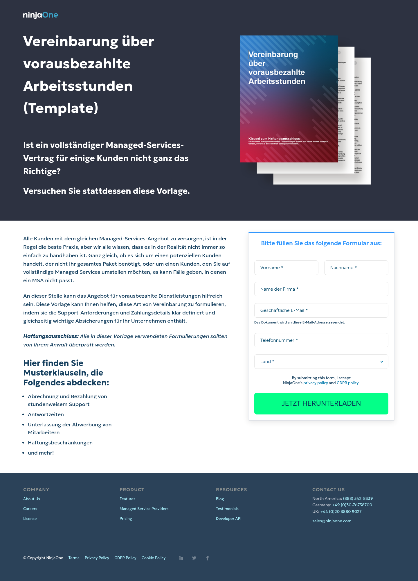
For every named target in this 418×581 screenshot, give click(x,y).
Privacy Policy (97, 557)
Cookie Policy (154, 557)
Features (127, 498)
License (30, 518)
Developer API (229, 518)
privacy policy (315, 382)
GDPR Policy (125, 557)
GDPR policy (347, 382)
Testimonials (227, 508)
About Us (31, 498)
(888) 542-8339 (358, 498)
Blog (220, 498)
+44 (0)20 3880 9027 (341, 511)
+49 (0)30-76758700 (352, 504)
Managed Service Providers (144, 508)
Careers (30, 508)
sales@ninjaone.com (332, 520)
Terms (74, 557)
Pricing (126, 518)
